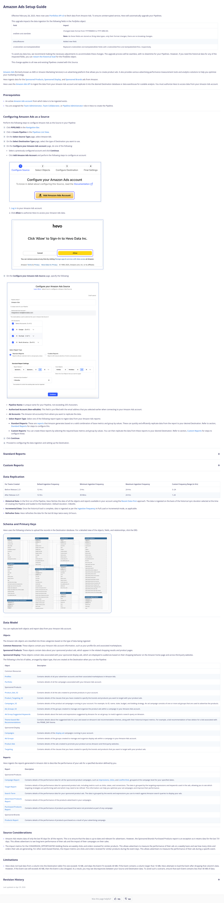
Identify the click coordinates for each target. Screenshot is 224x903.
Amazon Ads (8, 72)
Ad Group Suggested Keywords (17, 714)
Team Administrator (33, 105)
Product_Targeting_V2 (14, 698)
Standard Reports (19, 426)
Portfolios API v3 (56, 15)
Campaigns (9, 733)
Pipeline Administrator (73, 105)
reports (40, 423)
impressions (104, 780)
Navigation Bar (32, 127)
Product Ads (10, 744)
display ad (60, 733)
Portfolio (8, 682)
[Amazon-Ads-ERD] (57, 573)
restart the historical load (44, 56)
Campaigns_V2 (11, 703)
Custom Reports (194, 431)
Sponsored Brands (74, 79)
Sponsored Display (52, 79)
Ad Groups (9, 738)
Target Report (10, 787)
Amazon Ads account (23, 101)
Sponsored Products (34, 79)
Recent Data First (129, 501)
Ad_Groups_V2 (11, 709)
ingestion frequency (86, 508)
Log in (14, 208)
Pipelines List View (40, 132)
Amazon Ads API (23, 84)
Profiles (8, 676)
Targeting (9, 749)
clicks (112, 780)
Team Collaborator (51, 105)
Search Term (10, 793)
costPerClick (124, 780)
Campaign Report (12, 780)
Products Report (11, 820)
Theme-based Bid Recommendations (13, 720)
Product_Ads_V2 (11, 692)
